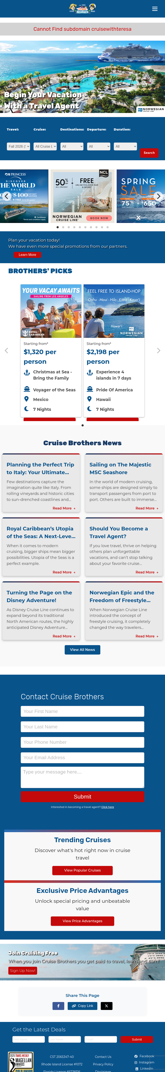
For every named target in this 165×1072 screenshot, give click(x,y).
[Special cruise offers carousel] (82, 196)
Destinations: (70, 129)
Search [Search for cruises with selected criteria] (149, 152)
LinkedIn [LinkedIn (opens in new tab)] (144, 1069)
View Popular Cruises (82, 870)
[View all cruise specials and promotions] (82, 247)
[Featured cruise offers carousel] (82, 350)
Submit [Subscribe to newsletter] (137, 1039)
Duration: (122, 129)
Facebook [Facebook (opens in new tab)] (144, 1056)
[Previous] (7, 196)
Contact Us (103, 1057)
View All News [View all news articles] (82, 650)
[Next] (158, 196)
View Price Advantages (82, 921)
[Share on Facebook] (58, 1006)
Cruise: (40, 129)
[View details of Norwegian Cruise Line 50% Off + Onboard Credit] (83, 222)
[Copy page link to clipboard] (82, 1006)
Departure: (96, 129)
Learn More (27, 255)
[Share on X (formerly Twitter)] (106, 1006)
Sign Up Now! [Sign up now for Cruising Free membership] (22, 970)
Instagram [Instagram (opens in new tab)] (144, 1062)
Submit (82, 796)
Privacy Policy (103, 1064)
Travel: (13, 129)
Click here (107, 807)
